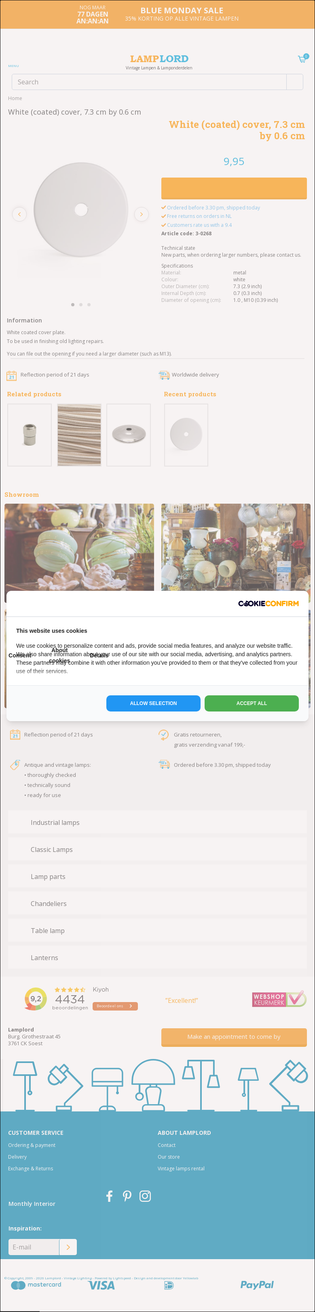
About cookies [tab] (59, 655)
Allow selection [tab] (153, 703)
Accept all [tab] (252, 703)
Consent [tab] (19, 655)
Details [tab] (99, 655)
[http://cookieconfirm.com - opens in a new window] (268, 604)
